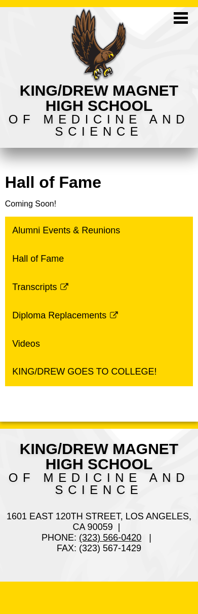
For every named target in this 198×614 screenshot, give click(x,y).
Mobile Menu (181, 18)
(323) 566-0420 (110, 538)
